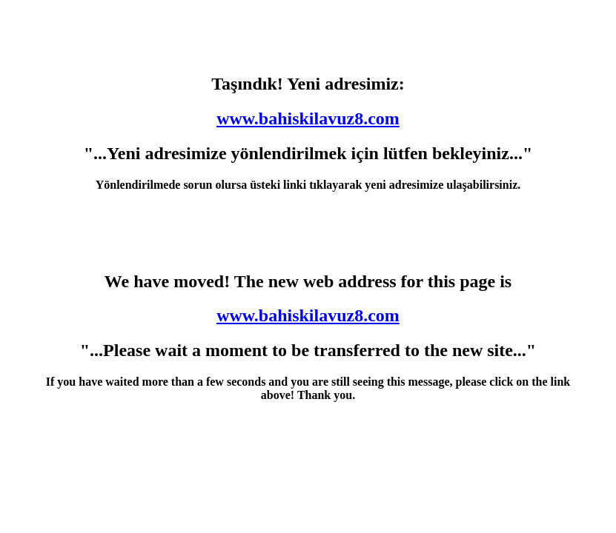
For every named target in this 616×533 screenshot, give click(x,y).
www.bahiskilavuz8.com (308, 118)
